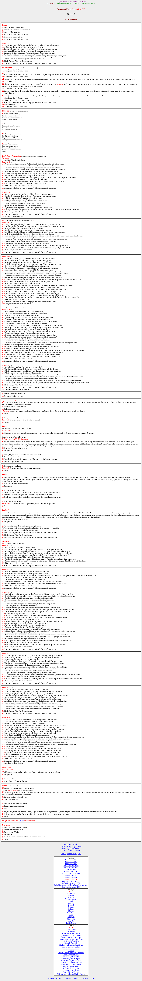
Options (63, 854)
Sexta (74, 846)
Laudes (21, 821)
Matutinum (67, 844)
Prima (63, 846)
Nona (79, 846)
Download (67, 978)
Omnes (63, 850)
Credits (58, 978)
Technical (85, 978)
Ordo (79, 854)
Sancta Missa (72, 854)
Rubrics (76, 978)
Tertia (69, 846)
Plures (70, 850)
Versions (51, 978)
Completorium (75, 848)
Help (92, 978)
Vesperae (65, 848)
